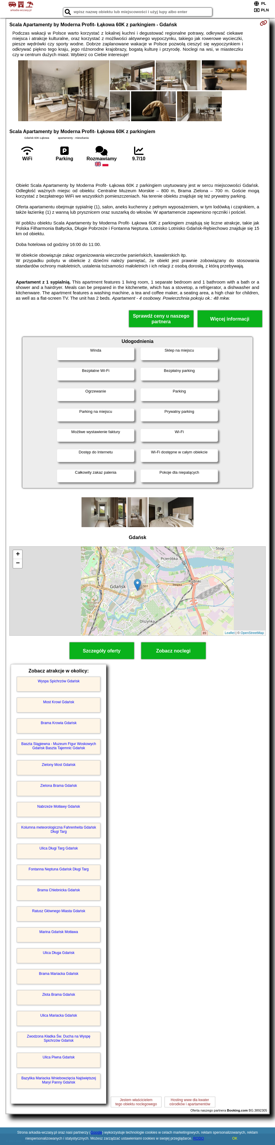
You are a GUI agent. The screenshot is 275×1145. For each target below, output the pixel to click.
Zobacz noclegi (173, 650)
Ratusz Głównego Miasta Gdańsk (58, 911)
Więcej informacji (229, 318)
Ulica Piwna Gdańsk (59, 1057)
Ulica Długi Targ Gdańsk (58, 848)
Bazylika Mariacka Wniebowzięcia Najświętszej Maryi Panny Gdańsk (58, 1080)
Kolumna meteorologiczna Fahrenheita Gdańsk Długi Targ (58, 829)
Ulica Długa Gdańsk (58, 953)
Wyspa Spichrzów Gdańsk (58, 681)
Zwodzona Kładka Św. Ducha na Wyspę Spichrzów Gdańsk (58, 1038)
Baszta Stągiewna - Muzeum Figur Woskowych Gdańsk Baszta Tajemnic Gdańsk (58, 746)
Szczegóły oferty (101, 650)
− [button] (18, 563)
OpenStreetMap (252, 633)
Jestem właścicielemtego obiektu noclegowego (136, 1102)
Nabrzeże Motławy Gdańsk (58, 806)
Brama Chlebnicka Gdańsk (58, 890)
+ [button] (18, 554)
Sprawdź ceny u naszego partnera (161, 318)
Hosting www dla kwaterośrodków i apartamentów (190, 1102)
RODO (198, 1138)
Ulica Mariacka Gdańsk (58, 1015)
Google (96, 1132)
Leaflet (230, 633)
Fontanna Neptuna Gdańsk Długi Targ (59, 869)
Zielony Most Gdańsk (59, 765)
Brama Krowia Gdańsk (58, 723)
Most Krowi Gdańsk (58, 702)
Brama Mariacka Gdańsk (58, 974)
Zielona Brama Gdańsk (58, 786)
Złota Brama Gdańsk (58, 994)
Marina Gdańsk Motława (58, 932)
